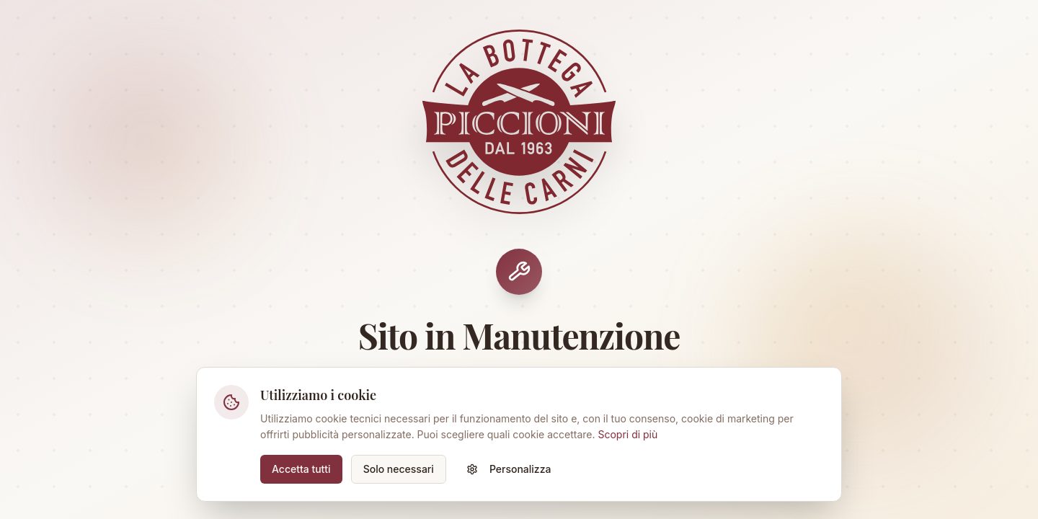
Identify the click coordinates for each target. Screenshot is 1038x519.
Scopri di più (627, 434)
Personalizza (508, 469)
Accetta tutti (301, 469)
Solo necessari (398, 469)
